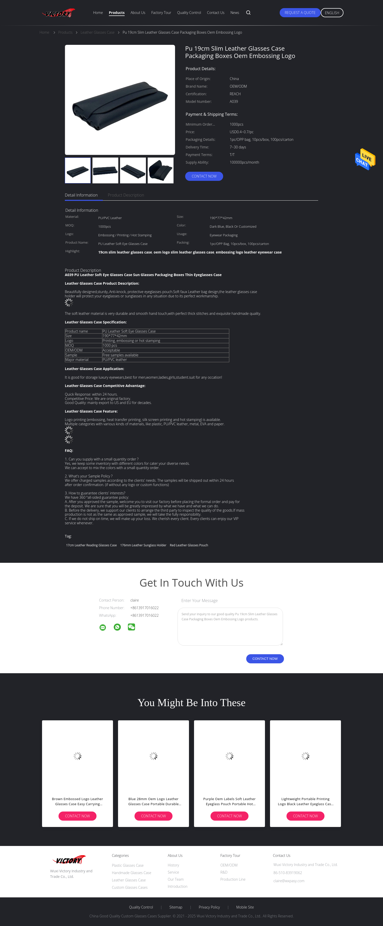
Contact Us (215, 12)
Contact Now (204, 176)
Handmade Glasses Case (131, 872)
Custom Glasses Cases (130, 887)
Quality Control (189, 12)
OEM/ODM (229, 865)
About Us (137, 12)
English (332, 12)
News (235, 12)
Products (117, 12)
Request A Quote (300, 12)
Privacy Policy (209, 907)
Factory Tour (161, 12)
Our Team (176, 879)
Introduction (177, 886)
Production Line (232, 879)
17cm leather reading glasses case (91, 545)
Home (98, 12)
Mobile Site (245, 907)
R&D (223, 872)
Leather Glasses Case (129, 880)
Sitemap (175, 907)
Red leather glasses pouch (189, 545)
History (173, 865)
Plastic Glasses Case (128, 865)
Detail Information (81, 195)
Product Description (126, 195)
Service (173, 872)
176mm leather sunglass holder (143, 545)
